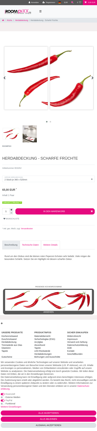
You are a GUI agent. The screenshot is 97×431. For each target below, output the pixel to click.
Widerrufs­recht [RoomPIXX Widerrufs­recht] (74, 336)
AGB (69, 348)
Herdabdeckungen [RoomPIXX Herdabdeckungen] (43, 354)
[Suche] (72, 2)
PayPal (9, 400)
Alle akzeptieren (48, 413)
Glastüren (6, 348)
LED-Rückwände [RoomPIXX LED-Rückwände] (42, 351)
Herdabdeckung (21, 20)
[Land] (59, 2)
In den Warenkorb (68, 211)
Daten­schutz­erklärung (77, 345)
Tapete (5, 351)
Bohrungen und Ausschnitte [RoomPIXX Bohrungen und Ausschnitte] (47, 357)
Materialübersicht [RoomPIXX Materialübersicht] (42, 336)
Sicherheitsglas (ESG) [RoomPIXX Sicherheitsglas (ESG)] (44, 339)
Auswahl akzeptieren (48, 425)
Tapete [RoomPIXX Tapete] (37, 348)
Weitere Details (50, 245)
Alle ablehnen (48, 419)
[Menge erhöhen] (11, 209)
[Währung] (65, 2)
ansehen (48, 301)
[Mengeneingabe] (6, 211)
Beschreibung (11, 245)
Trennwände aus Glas (12, 345)
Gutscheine (7, 357)
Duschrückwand (9, 339)
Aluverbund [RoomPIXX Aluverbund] (39, 345)
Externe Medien (13, 397)
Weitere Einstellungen (11, 407)
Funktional (10, 403)
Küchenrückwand (10, 336)
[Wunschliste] (79, 2)
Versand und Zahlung (77, 342)
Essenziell (10, 394)
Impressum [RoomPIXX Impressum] (72, 339)
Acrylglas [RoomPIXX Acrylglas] (38, 342)
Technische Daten (30, 245)
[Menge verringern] (11, 213)
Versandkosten (26, 229)
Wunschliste (11, 219)
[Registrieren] (49, 2)
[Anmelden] (33, 2)
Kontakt (70, 351)
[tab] (11, 245)
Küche (9, 20)
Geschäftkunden (75, 354)
